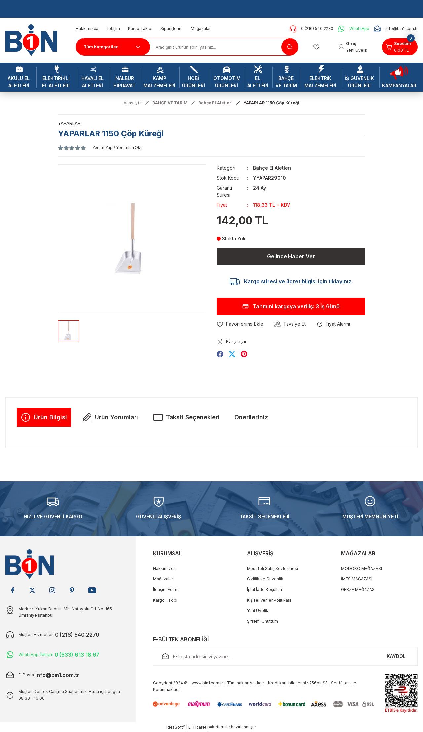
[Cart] (400, 46)
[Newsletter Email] (285, 656)
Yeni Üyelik (257, 610)
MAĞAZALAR (358, 553)
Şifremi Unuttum (262, 621)
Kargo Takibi (165, 600)
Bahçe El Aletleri (272, 168)
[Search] (224, 46)
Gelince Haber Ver (291, 256)
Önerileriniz (251, 417)
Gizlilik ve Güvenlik (265, 578)
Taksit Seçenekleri (186, 417)
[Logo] (33, 39)
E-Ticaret (197, 727)
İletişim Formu (166, 589)
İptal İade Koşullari (264, 589)
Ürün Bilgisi (43, 417)
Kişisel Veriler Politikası (269, 600)
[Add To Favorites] (240, 324)
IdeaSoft (175, 727)
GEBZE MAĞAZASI (358, 589)
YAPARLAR (69, 123)
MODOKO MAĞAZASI (361, 568)
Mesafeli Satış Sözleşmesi (272, 568)
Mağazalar (163, 578)
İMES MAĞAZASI (356, 578)
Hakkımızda (164, 568)
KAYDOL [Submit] (396, 656)
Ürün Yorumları (110, 417)
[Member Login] (352, 46)
